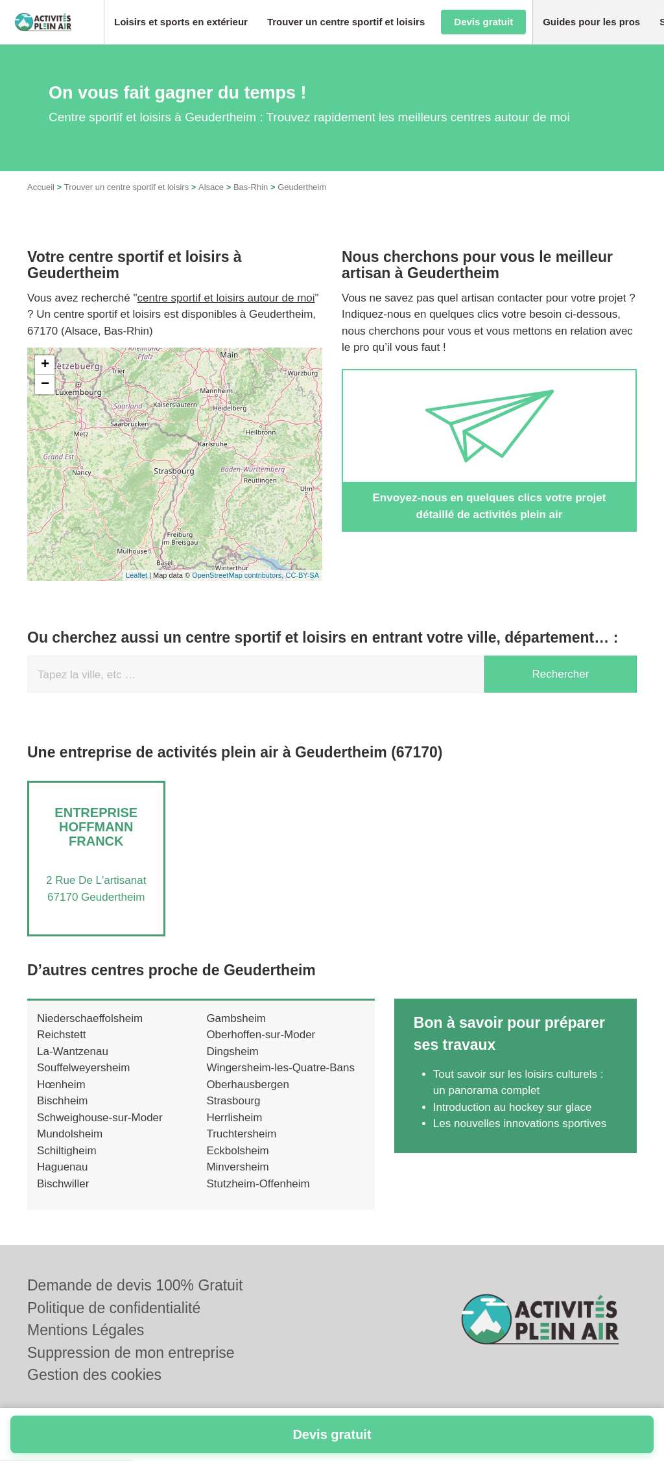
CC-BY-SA (302, 575)
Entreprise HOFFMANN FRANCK (95, 826)
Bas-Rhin (250, 187)
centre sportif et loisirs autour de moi (226, 298)
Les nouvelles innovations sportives (519, 1123)
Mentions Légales (85, 1330)
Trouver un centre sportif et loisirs (126, 187)
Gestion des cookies (94, 1374)
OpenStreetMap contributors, (238, 575)
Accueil (40, 187)
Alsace (211, 187)
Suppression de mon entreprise (131, 1352)
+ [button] (45, 365)
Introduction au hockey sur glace (512, 1107)
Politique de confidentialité (113, 1308)
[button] (180, 22)
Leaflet (136, 575)
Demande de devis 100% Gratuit (135, 1285)
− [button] (45, 384)
